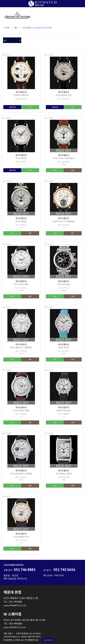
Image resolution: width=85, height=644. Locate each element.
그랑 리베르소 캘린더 (63, 473)
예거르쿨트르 (21, 92)
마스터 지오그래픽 (21, 284)
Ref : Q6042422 (21, 98)
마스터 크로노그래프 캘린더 (64, 158)
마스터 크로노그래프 (21, 410)
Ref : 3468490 (63, 414)
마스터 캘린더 (21, 221)
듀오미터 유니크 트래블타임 (64, 221)
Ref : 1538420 (21, 414)
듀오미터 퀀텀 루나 (21, 95)
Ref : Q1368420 (64, 98)
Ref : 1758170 (63, 288)
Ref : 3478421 (63, 351)
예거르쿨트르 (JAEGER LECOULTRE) (37, 27)
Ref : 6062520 (63, 225)
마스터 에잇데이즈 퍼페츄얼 (21, 473)
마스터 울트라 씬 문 (64, 95)
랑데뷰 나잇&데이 (64, 410)
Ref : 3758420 (63, 477)
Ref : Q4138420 (64, 161)
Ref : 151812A (21, 225)
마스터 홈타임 (21, 158)
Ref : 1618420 (21, 477)
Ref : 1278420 (21, 351)
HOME (7, 27)
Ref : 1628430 (21, 161)
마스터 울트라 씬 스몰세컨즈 (21, 347)
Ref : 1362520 (21, 540)
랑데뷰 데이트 (63, 347)
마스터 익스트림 (63, 284)
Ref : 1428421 (21, 288)
